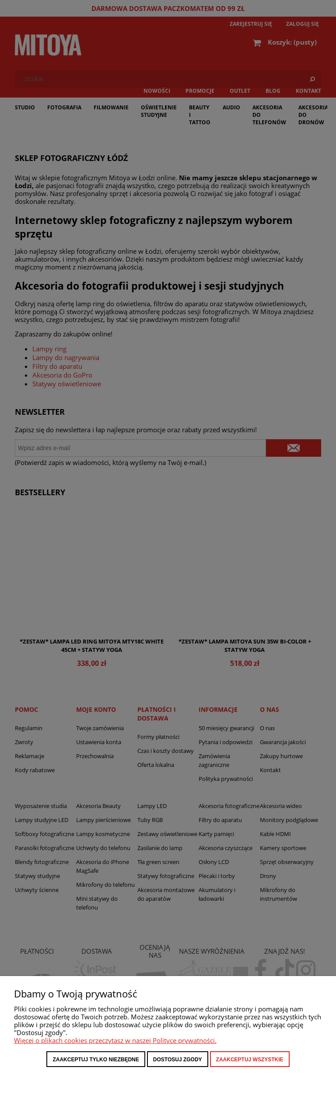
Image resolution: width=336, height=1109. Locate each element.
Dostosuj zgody (177, 1060)
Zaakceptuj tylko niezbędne (95, 1060)
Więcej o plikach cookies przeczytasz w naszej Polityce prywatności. (115, 1040)
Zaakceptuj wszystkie (250, 1060)
